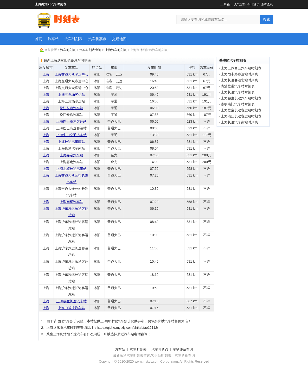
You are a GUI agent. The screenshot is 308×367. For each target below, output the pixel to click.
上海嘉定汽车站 (71, 155)
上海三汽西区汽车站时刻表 (241, 68)
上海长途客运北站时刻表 (239, 80)
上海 (46, 74)
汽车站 (53, 39)
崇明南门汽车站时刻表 (238, 104)
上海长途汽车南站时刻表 (239, 122)
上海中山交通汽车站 (71, 135)
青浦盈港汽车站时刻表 (238, 86)
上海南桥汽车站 (71, 202)
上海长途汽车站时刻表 (238, 92)
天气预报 (240, 4)
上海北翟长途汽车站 (71, 169)
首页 (38, 39)
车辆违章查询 (183, 349)
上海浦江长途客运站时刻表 (241, 116)
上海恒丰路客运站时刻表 (239, 74)
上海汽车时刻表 (116, 50)
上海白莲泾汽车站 (71, 308)
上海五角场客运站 (71, 94)
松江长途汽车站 (71, 108)
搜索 (266, 19)
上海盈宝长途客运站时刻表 (241, 110)
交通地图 (119, 39)
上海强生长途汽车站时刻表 (241, 98)
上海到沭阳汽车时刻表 (50, 4)
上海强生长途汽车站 (71, 301)
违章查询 (267, 4)
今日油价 (253, 4)
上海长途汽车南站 (71, 142)
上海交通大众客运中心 (71, 74)
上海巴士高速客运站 (71, 121)
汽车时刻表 (73, 39)
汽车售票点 (97, 39)
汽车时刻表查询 (90, 50)
